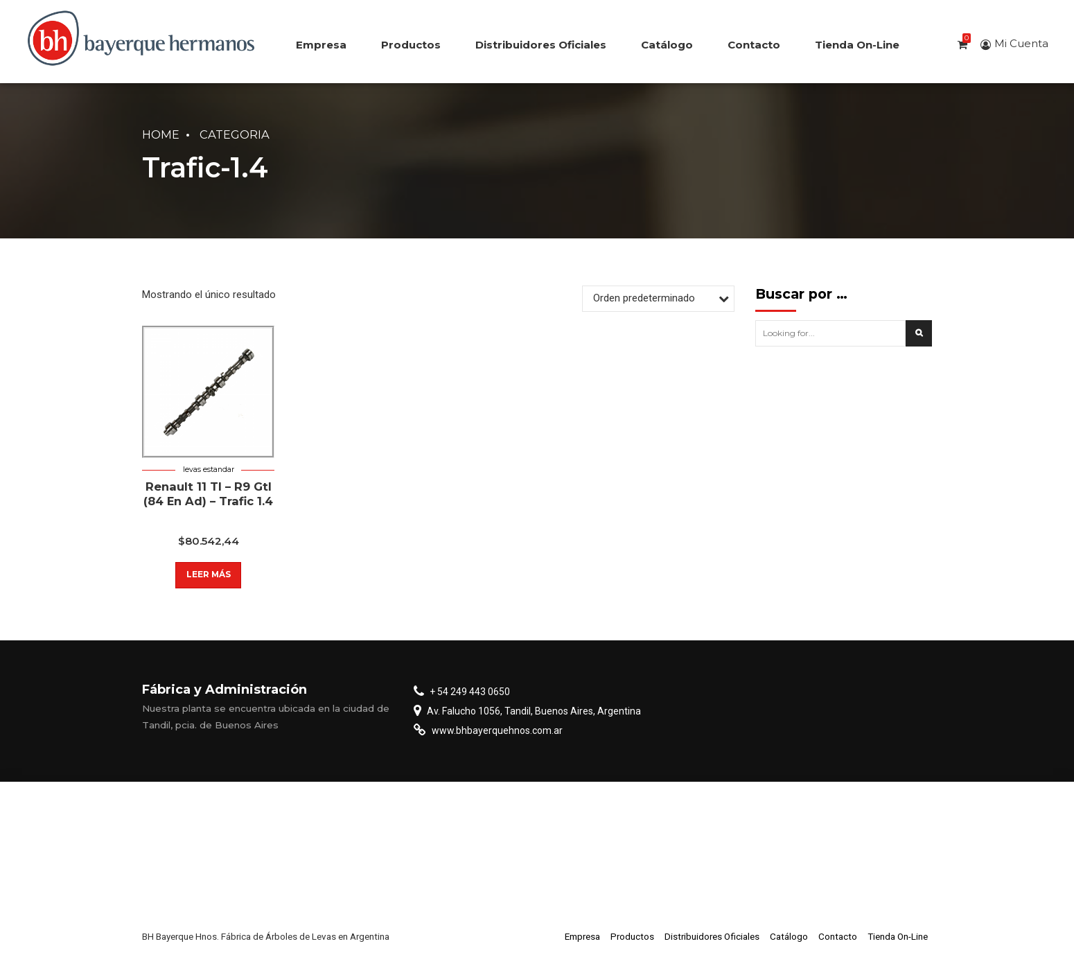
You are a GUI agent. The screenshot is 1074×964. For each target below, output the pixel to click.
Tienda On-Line (857, 44)
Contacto (754, 44)
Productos (411, 44)
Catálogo (667, 44)
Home (160, 134)
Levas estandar (208, 469)
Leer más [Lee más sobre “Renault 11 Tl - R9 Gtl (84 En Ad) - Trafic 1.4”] (208, 575)
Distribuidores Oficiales (540, 44)
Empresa (321, 44)
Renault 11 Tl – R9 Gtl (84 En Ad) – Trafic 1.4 (208, 494)
